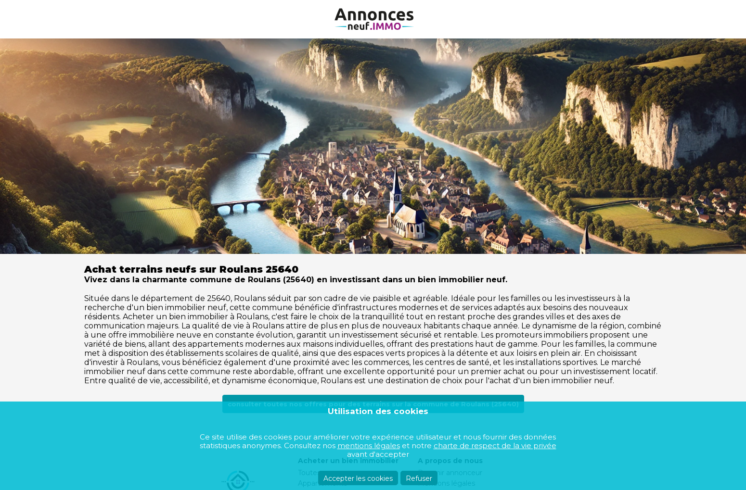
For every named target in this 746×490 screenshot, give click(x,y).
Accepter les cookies (358, 478)
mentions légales (368, 445)
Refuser (419, 478)
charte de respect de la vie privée (495, 445)
